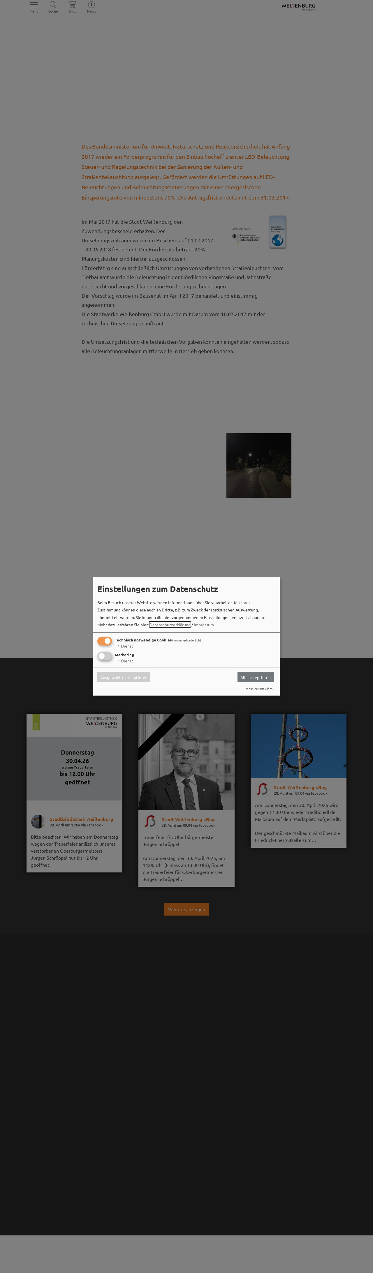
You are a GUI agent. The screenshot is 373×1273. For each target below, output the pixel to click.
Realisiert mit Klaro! (259, 688)
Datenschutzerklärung (170, 624)
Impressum (204, 624)
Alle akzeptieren (255, 677)
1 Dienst (124, 645)
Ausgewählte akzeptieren (123, 677)
